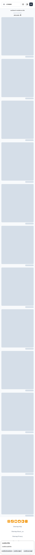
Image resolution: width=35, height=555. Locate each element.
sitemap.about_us (17, 531)
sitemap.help (17, 526)
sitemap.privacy (17, 536)
